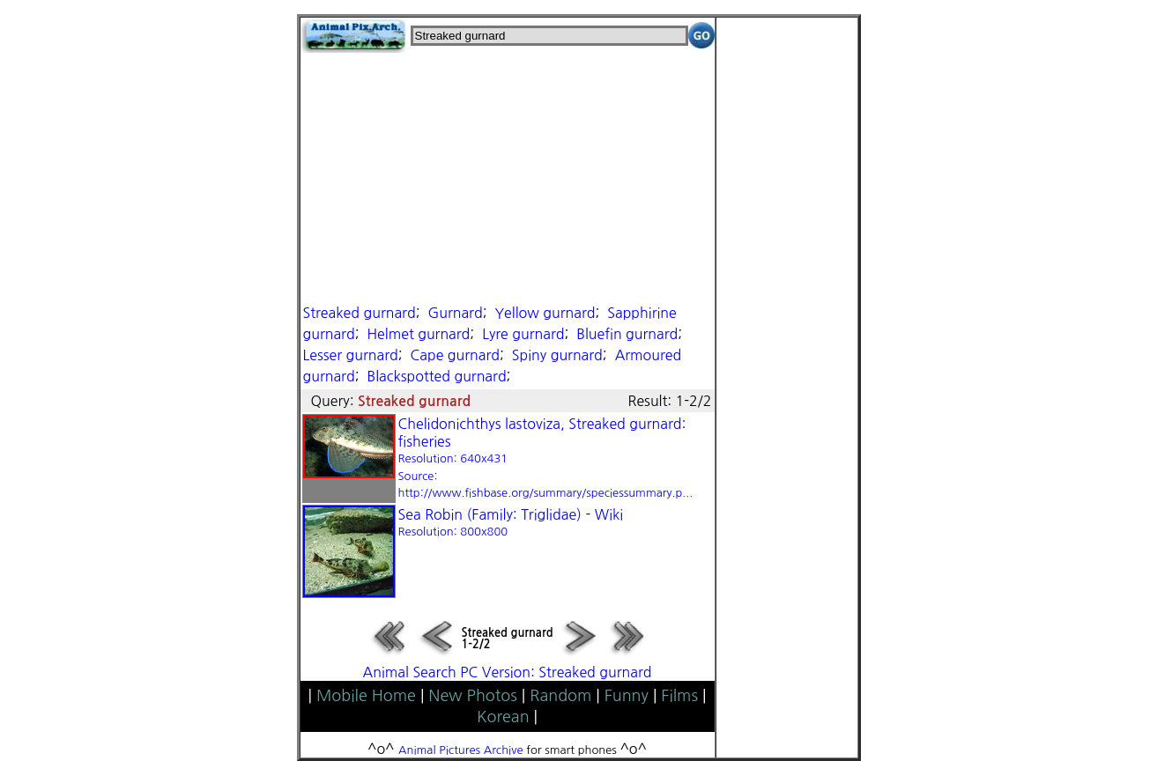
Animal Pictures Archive (460, 750)
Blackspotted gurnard (436, 376)
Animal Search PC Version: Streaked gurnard (507, 672)
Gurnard (454, 313)
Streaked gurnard (359, 313)
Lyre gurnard (523, 334)
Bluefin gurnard (627, 334)
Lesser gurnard (350, 355)
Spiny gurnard (557, 355)
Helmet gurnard (418, 334)
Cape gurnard (455, 355)
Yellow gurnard (544, 313)
